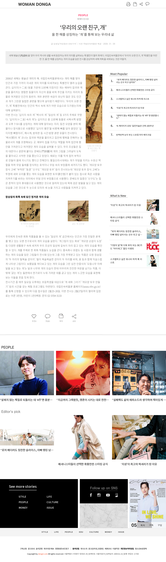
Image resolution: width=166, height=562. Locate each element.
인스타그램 (99, 495)
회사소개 (84, 549)
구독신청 (23, 549)
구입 (160, 525)
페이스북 (91, 495)
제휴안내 (108, 549)
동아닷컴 (75, 549)
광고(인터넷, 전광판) (95, 549)
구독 (151, 525)
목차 (142, 525)
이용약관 (116, 549)
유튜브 (108, 495)
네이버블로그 (116, 495)
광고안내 (31, 549)
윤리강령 (39, 549)
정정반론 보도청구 (62, 549)
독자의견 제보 (49, 549)
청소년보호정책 (141, 549)
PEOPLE (83, 15)
